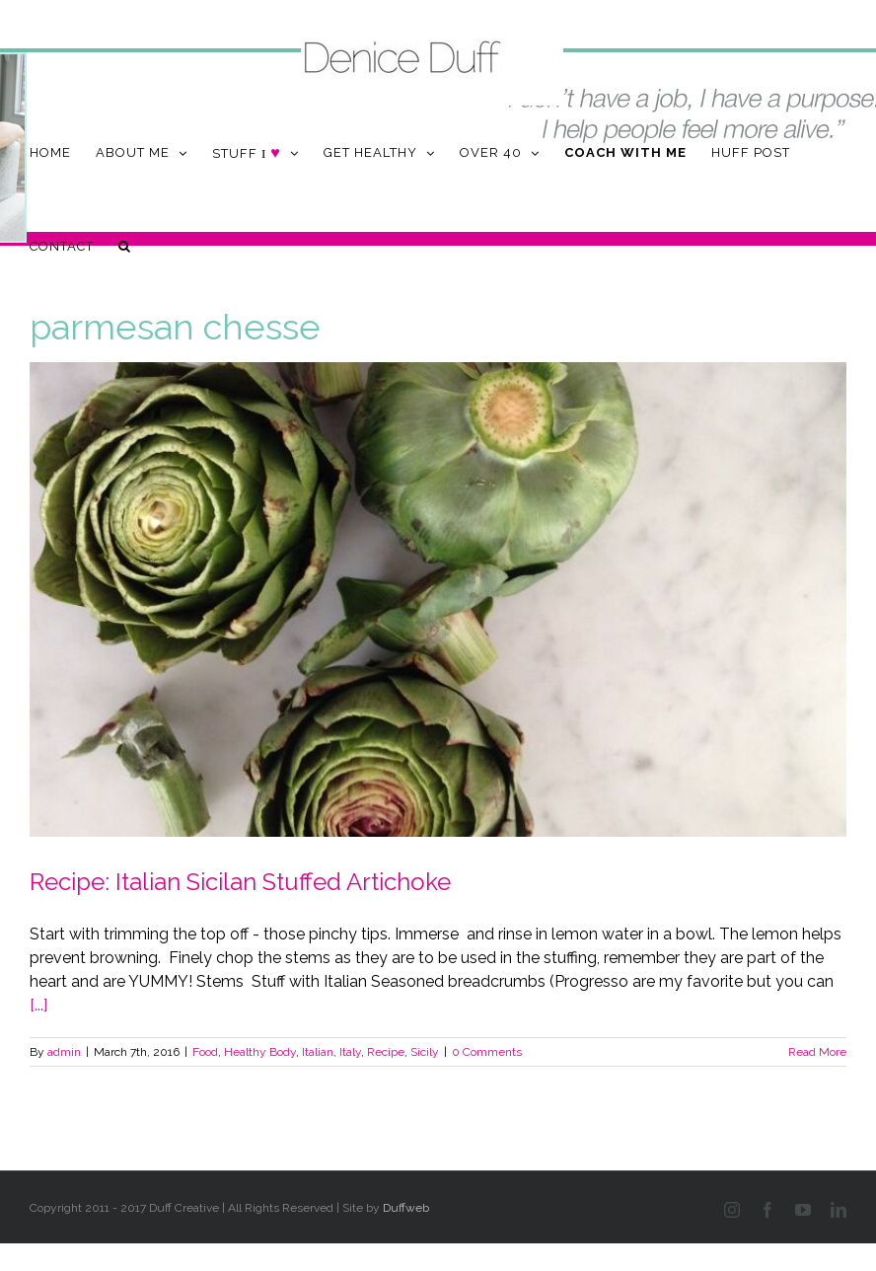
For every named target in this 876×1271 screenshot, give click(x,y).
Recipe (385, 1052)
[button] (124, 246)
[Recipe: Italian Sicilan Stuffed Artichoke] (438, 599)
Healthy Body (260, 1052)
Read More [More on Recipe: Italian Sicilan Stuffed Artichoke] (817, 1052)
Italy (350, 1052)
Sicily (424, 1052)
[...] (38, 1005)
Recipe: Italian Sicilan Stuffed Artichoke (240, 881)
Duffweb (406, 1208)
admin (64, 1052)
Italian (317, 1052)
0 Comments (487, 1052)
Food (205, 1052)
